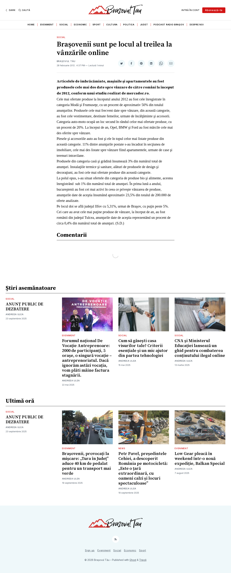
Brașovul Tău (66, 61)
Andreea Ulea (14, 314)
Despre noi (197, 24)
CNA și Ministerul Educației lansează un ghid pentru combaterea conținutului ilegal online (200, 348)
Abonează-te (214, 10)
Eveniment (47, 24)
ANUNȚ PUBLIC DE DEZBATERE (24, 307)
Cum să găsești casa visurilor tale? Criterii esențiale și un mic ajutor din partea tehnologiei (143, 348)
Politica (128, 24)
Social (63, 24)
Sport (97, 24)
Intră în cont (190, 10)
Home (31, 24)
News (121, 448)
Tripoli (142, 559)
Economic (80, 24)
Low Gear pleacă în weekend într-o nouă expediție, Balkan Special (200, 458)
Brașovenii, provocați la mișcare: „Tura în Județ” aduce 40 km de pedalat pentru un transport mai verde (86, 463)
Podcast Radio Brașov (168, 24)
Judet (144, 24)
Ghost (133, 559)
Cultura (112, 24)
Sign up (90, 550)
